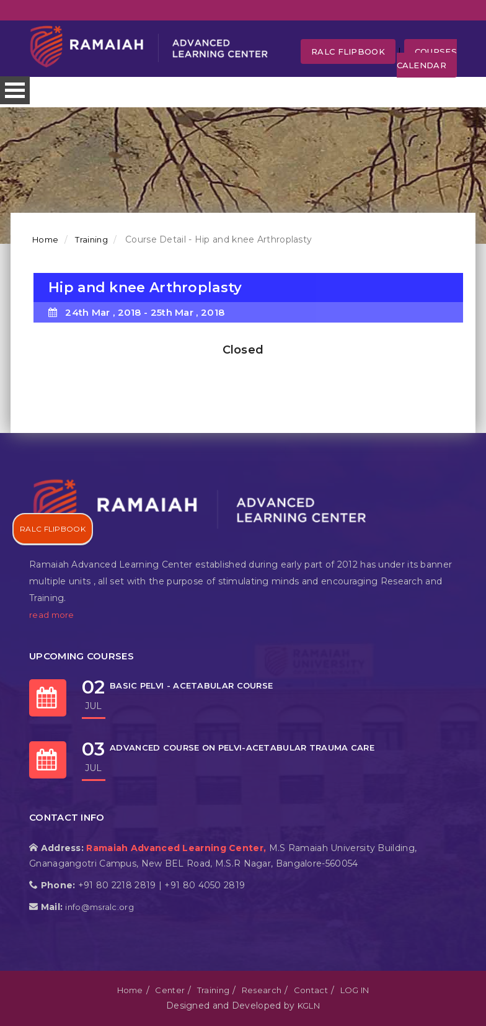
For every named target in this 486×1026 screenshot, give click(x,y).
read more (51, 615)
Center (170, 990)
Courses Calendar (427, 58)
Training (90, 239)
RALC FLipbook (348, 51)
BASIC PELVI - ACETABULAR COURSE (191, 685)
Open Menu (15, 90)
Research (261, 990)
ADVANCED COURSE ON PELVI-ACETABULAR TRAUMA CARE (242, 747)
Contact (311, 990)
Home (45, 239)
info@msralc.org (99, 907)
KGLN (309, 1005)
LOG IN (354, 990)
